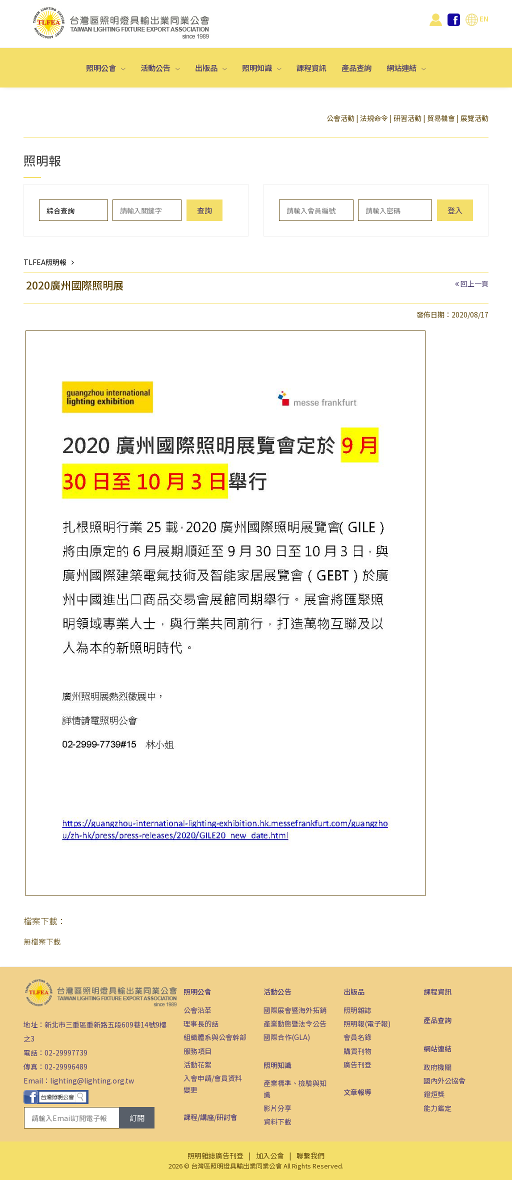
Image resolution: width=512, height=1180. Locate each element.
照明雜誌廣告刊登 (216, 1155)
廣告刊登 (358, 1065)
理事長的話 (201, 1023)
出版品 (207, 67)
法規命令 (374, 118)
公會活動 (340, 118)
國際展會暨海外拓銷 (295, 1010)
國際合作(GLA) (287, 1037)
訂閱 (137, 1117)
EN (477, 19)
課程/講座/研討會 (211, 1117)
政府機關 (438, 1067)
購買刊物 (358, 1051)
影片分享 (278, 1108)
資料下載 (278, 1121)
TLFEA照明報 (45, 262)
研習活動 (408, 118)
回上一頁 (474, 283)
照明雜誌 (358, 1010)
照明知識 (258, 67)
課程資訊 (311, 67)
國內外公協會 (445, 1081)
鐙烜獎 (434, 1094)
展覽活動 (474, 118)
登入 (455, 210)
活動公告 (156, 67)
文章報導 (358, 1092)
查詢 (204, 210)
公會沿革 (198, 1010)
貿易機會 (441, 118)
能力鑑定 (438, 1108)
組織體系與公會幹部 (215, 1037)
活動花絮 (198, 1065)
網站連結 (402, 67)
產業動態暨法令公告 (295, 1023)
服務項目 (198, 1051)
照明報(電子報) (367, 1023)
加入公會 (270, 1155)
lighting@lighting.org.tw (92, 1081)
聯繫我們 (310, 1155)
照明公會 (102, 67)
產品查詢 (357, 67)
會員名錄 (358, 1037)
